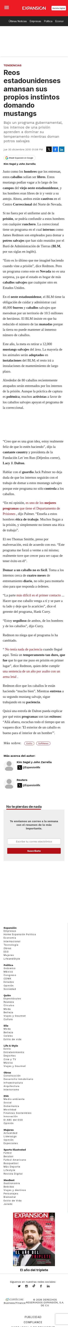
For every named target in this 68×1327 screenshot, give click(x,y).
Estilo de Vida (13, 1200)
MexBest (9, 1179)
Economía (10, 937)
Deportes (10, 1055)
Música (8, 1062)
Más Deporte (12, 1166)
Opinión (9, 985)
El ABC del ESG (13, 1119)
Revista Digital (58, 8)
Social (8, 1102)
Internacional (12, 941)
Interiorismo (11, 1089)
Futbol (8, 1152)
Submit (34, 851)
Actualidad (10, 1132)
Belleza (8, 1012)
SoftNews (43, 743)
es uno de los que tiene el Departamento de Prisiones (31, 508)
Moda (7, 1008)
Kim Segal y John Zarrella (34, 762)
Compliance (33, 1322)
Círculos (9, 1005)
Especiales (11, 1143)
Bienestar (10, 1197)
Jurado (8, 1203)
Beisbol (9, 1156)
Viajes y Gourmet (15, 1015)
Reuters (22, 780)
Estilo (29, 743)
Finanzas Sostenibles (18, 1113)
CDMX (7, 978)
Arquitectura (12, 1086)
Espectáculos (12, 998)
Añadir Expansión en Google (21, 158)
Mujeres (9, 955)
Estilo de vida (13, 1039)
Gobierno (10, 968)
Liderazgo (10, 1136)
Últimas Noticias (18, 21)
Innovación (11, 1116)
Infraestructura (13, 1082)
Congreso (10, 975)
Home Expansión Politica (20, 934)
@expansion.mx (34, 1286)
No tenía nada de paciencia (23, 649)
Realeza (9, 1002)
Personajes (11, 1193)
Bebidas (9, 1186)
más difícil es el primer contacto (39, 595)
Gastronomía (12, 1183)
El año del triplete (34, 1270)
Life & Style (11, 1045)
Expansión (10, 927)
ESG (6, 951)
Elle (6, 1025)
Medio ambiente (14, 1099)
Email (34, 841)
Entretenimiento (14, 1052)
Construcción (12, 1075)
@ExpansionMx (31, 767)
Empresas (35, 21)
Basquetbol (11, 1163)
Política (48, 21)
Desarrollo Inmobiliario (18, 1079)
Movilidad (10, 1109)
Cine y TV (10, 1059)
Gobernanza (11, 1106)
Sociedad (10, 988)
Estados (9, 982)
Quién (7, 995)
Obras (7, 948)
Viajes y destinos (15, 1190)
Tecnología (11, 944)
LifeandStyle (12, 958)
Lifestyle (9, 1170)
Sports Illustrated (15, 1149)
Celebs (8, 1035)
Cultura (8, 1019)
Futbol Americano (15, 1159)
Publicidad (33, 1317)
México (8, 971)
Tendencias (13, 65)
